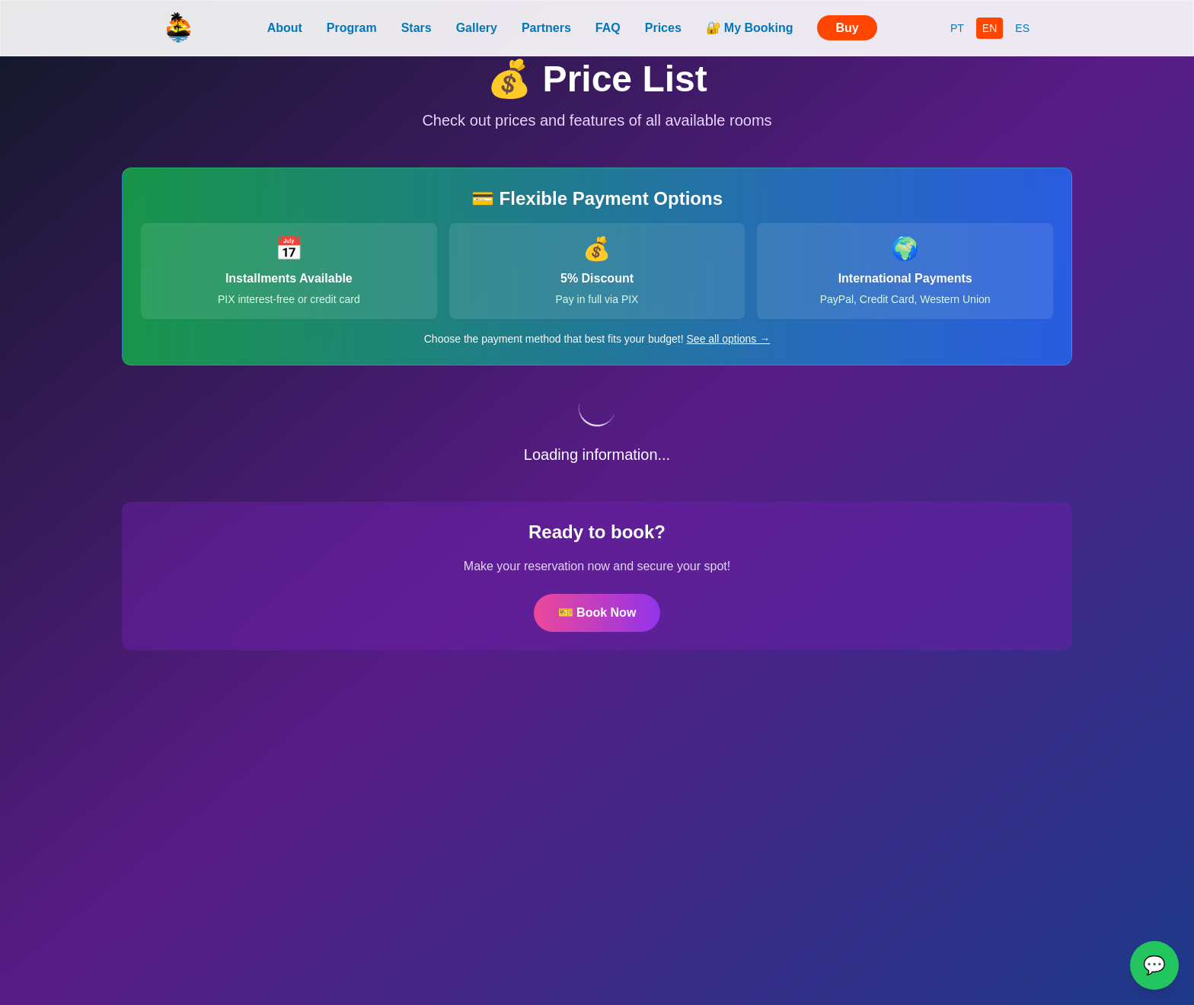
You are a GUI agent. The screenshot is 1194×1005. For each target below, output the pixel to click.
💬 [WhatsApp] (1154, 965)
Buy (846, 27)
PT (957, 28)
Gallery (476, 27)
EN (989, 28)
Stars (416, 27)
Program (352, 27)
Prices (663, 27)
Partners (546, 27)
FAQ (608, 27)
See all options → (729, 339)
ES (1022, 28)
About (284, 27)
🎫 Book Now (597, 612)
